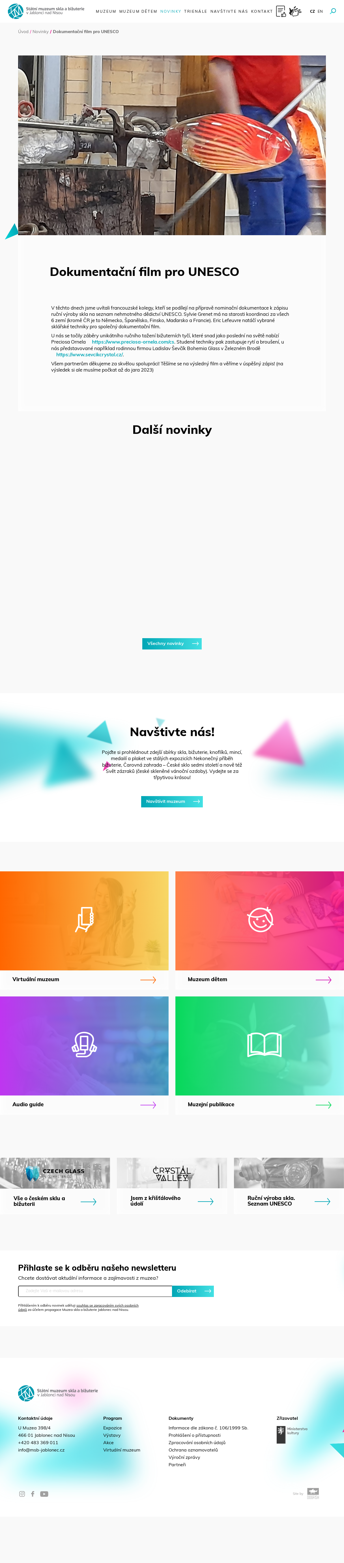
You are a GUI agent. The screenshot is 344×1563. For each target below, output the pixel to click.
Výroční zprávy (184, 1504)
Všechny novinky (171, 690)
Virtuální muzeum (121, 1497)
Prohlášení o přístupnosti (195, 1482)
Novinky (171, 12)
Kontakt (262, 12)
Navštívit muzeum (171, 848)
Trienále (195, 12)
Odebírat (193, 1337)
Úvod (23, 32)
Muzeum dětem (138, 12)
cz (312, 12)
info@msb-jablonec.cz (41, 1497)
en (320, 12)
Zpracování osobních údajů (197, 1489)
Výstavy (112, 1482)
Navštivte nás (229, 12)
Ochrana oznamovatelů (193, 1497)
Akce (108, 1489)
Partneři (177, 1511)
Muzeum (106, 12)
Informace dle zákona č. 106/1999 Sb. (208, 1474)
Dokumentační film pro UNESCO (86, 32)
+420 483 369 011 (38, 1489)
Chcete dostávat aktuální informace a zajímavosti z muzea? (88, 1325)
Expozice (112, 1474)
